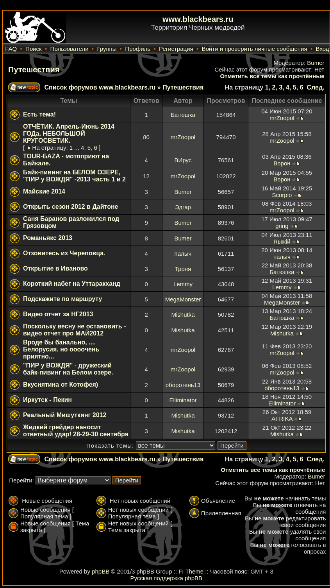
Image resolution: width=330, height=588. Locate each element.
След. (315, 87)
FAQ (11, 48)
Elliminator (182, 400)
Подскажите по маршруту (62, 299)
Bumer (315, 62)
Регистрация (176, 48)
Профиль (137, 48)
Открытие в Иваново (55, 268)
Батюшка (183, 114)
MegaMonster (183, 299)
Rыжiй (281, 241)
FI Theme (190, 571)
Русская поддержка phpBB (166, 578)
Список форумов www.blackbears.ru (99, 87)
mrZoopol (281, 118)
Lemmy (183, 284)
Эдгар (183, 207)
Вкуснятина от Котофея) (60, 384)
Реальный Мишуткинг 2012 (64, 415)
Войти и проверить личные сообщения (254, 48)
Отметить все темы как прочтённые (272, 76)
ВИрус (183, 160)
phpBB (100, 571)
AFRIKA (281, 418)
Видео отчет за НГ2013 (58, 314)
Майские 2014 (44, 191)
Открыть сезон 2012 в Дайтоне (70, 206)
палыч (183, 253)
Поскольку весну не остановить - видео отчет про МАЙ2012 (74, 330)
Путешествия (33, 69)
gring (281, 225)
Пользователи (69, 48)
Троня (183, 268)
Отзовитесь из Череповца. (64, 253)
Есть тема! (39, 114)
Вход (322, 48)
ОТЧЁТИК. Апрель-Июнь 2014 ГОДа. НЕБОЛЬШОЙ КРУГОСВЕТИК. (68, 133)
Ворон (281, 163)
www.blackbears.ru (198, 19)
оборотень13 (183, 385)
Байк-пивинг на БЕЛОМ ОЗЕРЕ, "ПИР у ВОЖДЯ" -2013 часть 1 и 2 (74, 176)
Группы (106, 48)
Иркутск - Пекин (47, 399)
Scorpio (282, 195)
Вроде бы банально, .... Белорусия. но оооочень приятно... (61, 349)
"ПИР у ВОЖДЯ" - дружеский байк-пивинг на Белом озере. (68, 369)
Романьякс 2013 (47, 238)
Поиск (33, 48)
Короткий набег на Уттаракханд (71, 283)
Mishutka (182, 314)
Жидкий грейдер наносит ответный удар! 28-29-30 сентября (75, 430)
